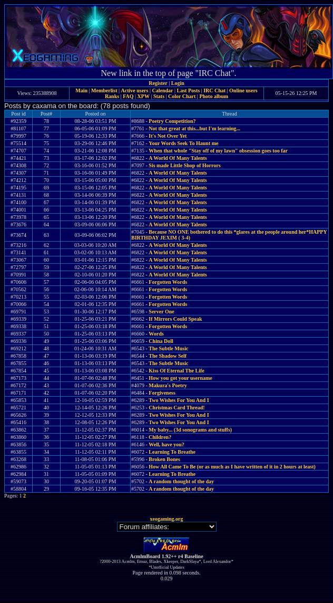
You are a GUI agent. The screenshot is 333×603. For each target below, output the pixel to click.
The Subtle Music (168, 348)
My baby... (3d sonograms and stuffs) (190, 430)
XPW (144, 96)
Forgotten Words (168, 282)
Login (177, 83)
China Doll (161, 341)
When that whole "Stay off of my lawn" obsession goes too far (218, 151)
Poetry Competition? (172, 121)
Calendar (162, 90)
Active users (135, 90)
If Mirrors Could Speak (175, 319)
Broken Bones (164, 459)
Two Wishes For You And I (179, 400)
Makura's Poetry (168, 385)
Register (158, 83)
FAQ (128, 96)
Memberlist (104, 90)
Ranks (112, 96)
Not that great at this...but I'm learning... (194, 128)
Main (81, 90)
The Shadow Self (168, 356)
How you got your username (180, 378)
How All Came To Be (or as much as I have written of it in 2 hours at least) (232, 467)
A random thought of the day (181, 481)
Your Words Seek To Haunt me (183, 143)
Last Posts (188, 90)
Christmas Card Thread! (176, 407)
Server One (161, 311)
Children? (160, 437)
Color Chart (181, 96)
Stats (158, 96)
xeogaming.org (166, 519)
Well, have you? (166, 444)
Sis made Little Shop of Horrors (184, 165)
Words (156, 334)
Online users (243, 90)
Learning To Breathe (172, 452)
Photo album (213, 96)
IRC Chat (214, 90)
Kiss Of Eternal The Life (176, 371)
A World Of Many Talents (178, 158)
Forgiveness (162, 393)
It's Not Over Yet (168, 136)
